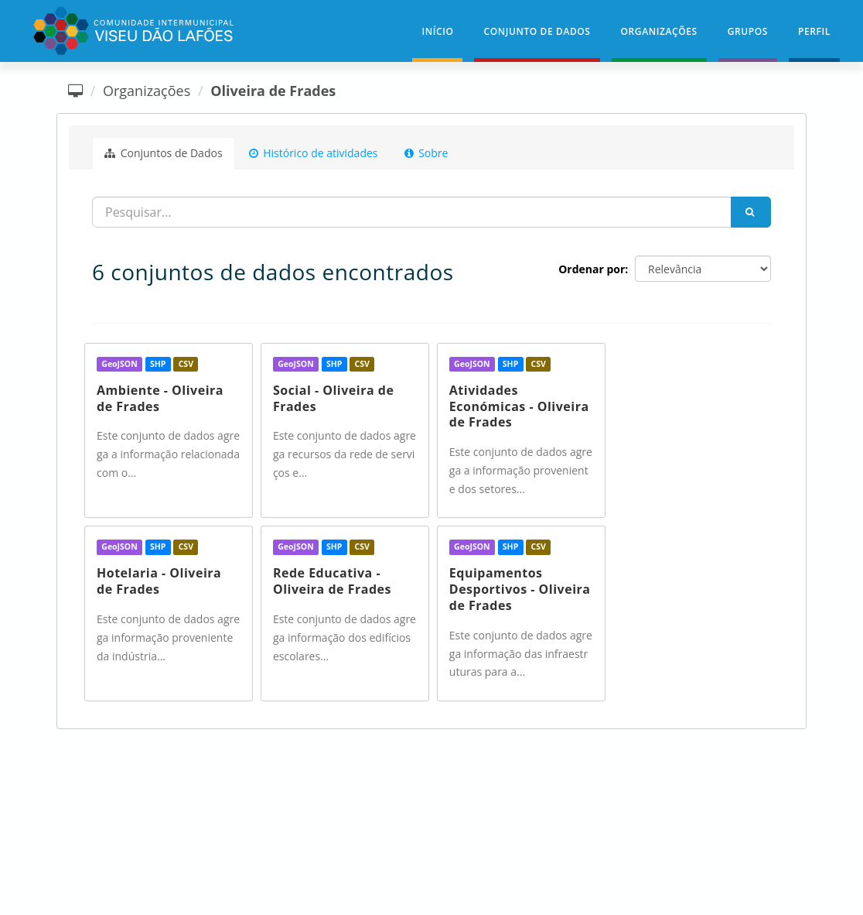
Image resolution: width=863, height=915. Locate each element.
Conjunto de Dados (536, 31)
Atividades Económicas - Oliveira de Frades (519, 406)
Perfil (814, 31)
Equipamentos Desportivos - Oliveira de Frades (520, 589)
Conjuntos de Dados (163, 153)
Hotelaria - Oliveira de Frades (159, 581)
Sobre (426, 153)
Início (437, 31)
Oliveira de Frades (273, 90)
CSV (186, 363)
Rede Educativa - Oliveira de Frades (332, 581)
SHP (157, 363)
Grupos (748, 31)
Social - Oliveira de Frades (333, 398)
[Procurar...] (412, 212)
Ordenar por (591, 269)
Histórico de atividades (313, 153)
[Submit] (751, 212)
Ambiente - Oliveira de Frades (160, 398)
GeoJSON (119, 363)
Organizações (659, 31)
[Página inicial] (75, 90)
